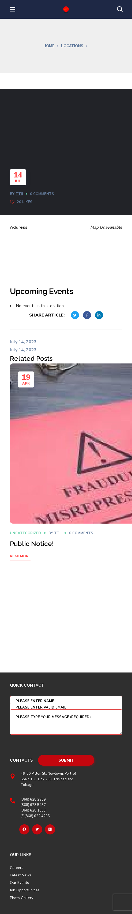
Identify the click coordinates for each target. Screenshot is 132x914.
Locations (72, 46)
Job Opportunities (25, 890)
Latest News (21, 875)
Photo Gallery (21, 897)
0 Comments (42, 194)
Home (49, 46)
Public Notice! (32, 544)
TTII (19, 194)
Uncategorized (25, 533)
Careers (16, 867)
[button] (119, 9)
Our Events (19, 882)
